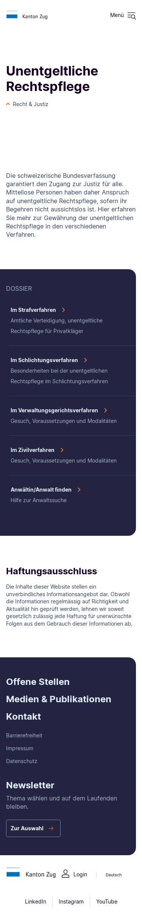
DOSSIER (19, 288)
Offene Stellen (38, 681)
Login (80, 874)
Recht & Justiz (30, 104)
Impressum (19, 748)
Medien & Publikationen (58, 699)
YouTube (106, 901)
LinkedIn (35, 901)
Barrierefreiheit (24, 735)
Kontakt (23, 716)
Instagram (71, 901)
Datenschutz (21, 761)
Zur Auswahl (27, 828)
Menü (117, 15)
